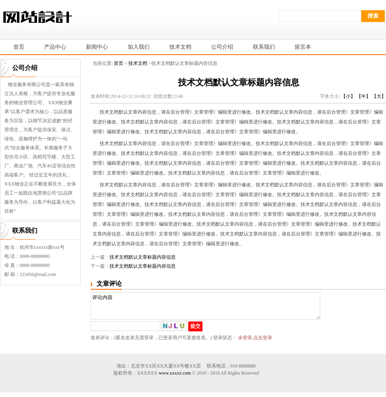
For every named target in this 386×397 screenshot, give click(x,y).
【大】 (379, 96)
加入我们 (139, 47)
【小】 (348, 96)
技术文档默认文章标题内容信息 (142, 257)
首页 (118, 63)
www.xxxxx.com (175, 377)
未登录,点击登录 (255, 342)
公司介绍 (222, 47)
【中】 (363, 96)
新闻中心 (97, 47)
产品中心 (55, 47)
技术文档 (180, 47)
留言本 (303, 47)
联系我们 (264, 47)
